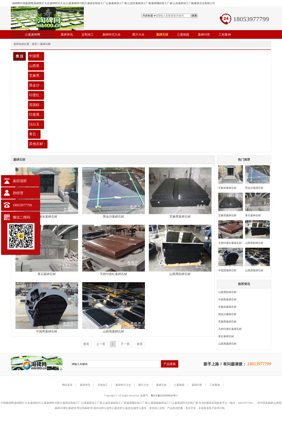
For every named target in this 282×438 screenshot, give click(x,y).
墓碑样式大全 (123, 384)
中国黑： (36, 56)
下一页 (125, 344)
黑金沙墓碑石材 (113, 216)
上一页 (100, 344)
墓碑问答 (197, 384)
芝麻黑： (36, 75)
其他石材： (37, 144)
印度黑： (36, 114)
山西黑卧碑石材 (180, 274)
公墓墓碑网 (32, 34)
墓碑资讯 (85, 384)
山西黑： (36, 66)
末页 (140, 344)
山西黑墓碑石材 (113, 331)
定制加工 (103, 384)
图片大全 (143, 384)
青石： (34, 134)
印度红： (36, 95)
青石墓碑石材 (47, 274)
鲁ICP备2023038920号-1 (164, 395)
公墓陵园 (179, 384)
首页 (34, 44)
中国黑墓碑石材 (46, 331)
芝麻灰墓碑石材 (46, 216)
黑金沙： (36, 85)
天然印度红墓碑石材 (113, 274)
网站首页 (67, 384)
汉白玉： (36, 124)
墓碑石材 (45, 44)
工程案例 (215, 384)
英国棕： (36, 105)
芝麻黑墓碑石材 (180, 216)
